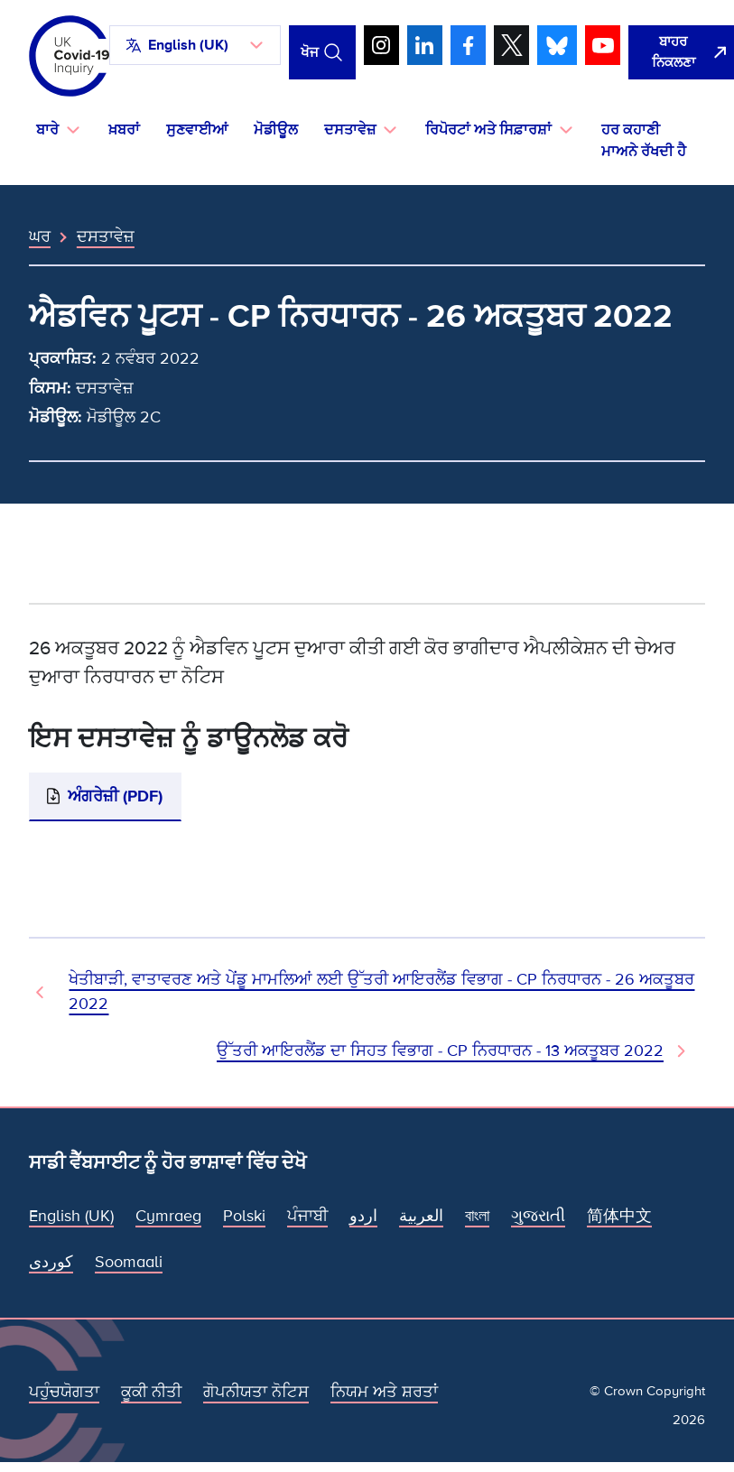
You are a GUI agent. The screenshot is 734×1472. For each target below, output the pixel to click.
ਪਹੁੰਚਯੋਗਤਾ (64, 1392)
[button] (195, 45)
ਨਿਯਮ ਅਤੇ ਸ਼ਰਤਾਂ (384, 1392)
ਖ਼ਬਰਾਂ (124, 130)
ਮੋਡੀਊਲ (276, 130)
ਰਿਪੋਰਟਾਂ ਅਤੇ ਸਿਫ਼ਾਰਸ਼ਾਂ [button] (488, 130)
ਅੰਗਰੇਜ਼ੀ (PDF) (115, 796)
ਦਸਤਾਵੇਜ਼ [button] (350, 130)
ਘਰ (40, 236)
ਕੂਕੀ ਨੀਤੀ (151, 1392)
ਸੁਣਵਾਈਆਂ (197, 130)
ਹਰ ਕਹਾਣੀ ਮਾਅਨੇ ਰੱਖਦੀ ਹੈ (643, 141)
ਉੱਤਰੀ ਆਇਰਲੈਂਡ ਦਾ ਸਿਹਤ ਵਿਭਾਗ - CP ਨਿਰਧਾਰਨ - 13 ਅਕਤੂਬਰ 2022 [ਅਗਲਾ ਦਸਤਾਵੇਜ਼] (440, 1050)
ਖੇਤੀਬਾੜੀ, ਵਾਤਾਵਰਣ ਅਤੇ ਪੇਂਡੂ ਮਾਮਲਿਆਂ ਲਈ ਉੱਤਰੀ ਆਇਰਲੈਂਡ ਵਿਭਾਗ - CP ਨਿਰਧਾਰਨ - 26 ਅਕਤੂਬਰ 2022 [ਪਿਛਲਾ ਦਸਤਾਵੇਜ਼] (381, 991)
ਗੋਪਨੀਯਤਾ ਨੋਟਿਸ (256, 1392)
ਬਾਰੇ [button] (47, 130)
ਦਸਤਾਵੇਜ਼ (106, 236)
